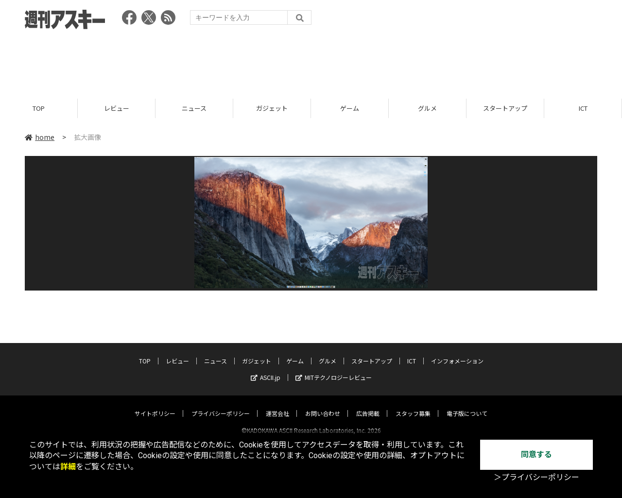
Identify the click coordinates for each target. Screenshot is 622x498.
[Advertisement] (311, 61)
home (39, 137)
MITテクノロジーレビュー (333, 368)
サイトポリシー (155, 404)
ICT (583, 108)
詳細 (68, 466)
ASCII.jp (265, 368)
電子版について (467, 404)
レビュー (116, 108)
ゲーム (349, 108)
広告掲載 (368, 404)
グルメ (427, 108)
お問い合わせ (322, 404)
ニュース (194, 108)
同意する (536, 454)
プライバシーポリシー (220, 404)
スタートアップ (505, 108)
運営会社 (277, 404)
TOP (39, 108)
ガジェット (272, 108)
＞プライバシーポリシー (536, 477)
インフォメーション (457, 352)
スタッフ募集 (413, 404)
